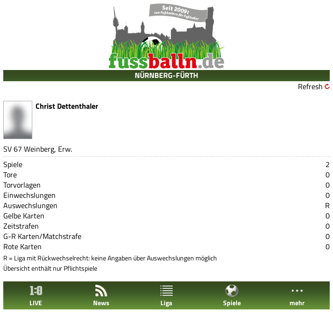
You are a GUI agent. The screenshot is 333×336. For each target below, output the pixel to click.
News (101, 296)
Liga (166, 296)
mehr (297, 296)
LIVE (36, 296)
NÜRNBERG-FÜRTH (166, 75)
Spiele (232, 296)
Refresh (310, 86)
